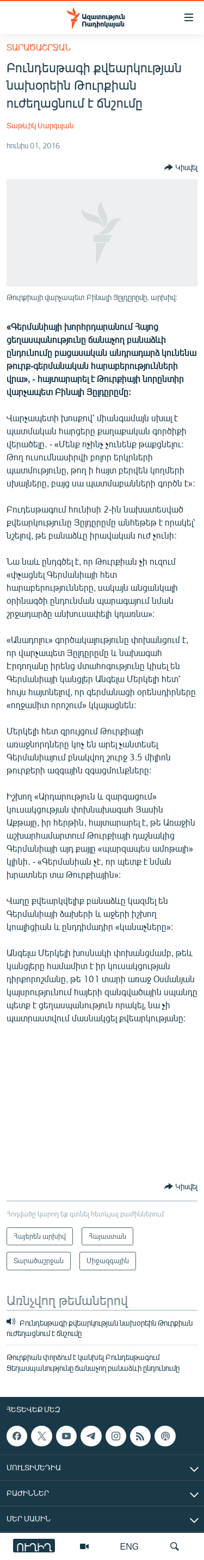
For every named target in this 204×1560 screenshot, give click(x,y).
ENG (129, 1546)
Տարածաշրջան (39, 47)
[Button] (180, 167)
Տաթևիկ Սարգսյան (40, 125)
